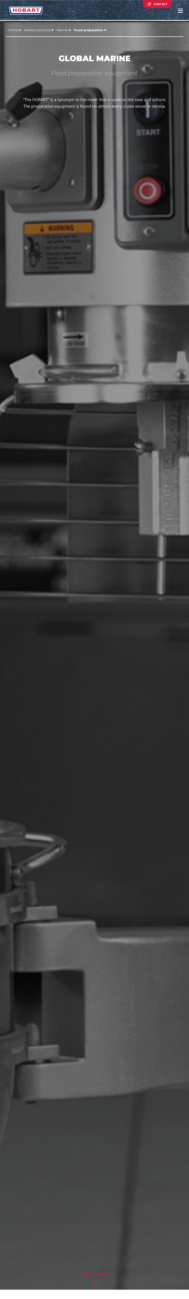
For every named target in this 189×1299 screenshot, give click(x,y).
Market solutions (37, 30)
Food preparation (88, 30)
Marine (62, 30)
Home (13, 30)
